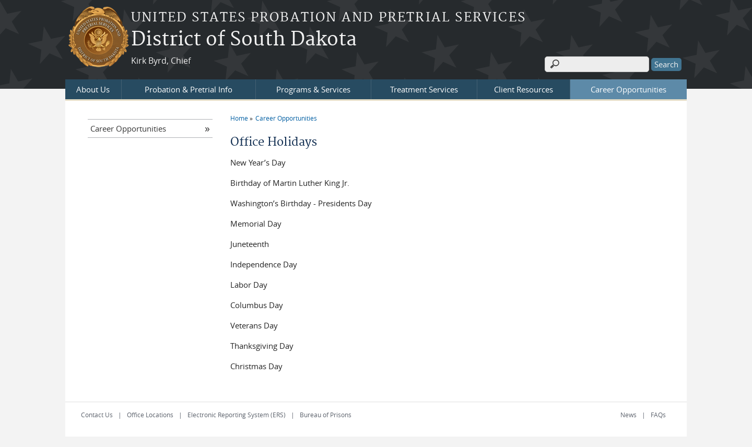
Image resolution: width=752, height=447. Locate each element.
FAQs (658, 414)
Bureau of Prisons (325, 414)
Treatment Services (424, 89)
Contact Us (97, 414)
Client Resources (523, 89)
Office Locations (150, 414)
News (628, 414)
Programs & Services (313, 89)
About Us (93, 89)
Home (239, 118)
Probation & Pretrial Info (188, 89)
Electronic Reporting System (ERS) (236, 414)
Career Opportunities (628, 89)
